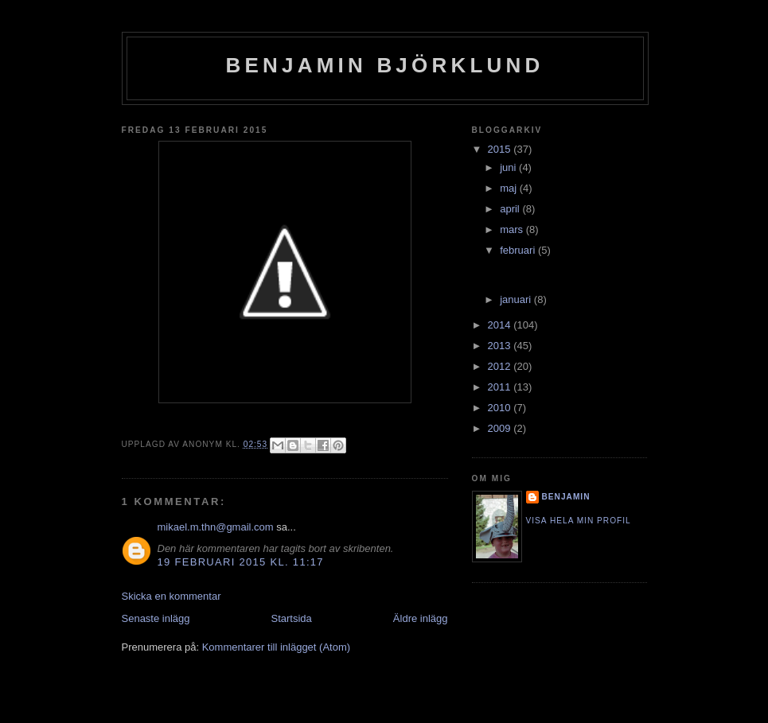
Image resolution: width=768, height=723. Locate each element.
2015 (501, 149)
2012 (501, 366)
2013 (501, 346)
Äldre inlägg (420, 618)
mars (513, 229)
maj (510, 188)
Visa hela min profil (578, 520)
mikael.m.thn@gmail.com (216, 527)
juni (509, 167)
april (511, 209)
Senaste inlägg (156, 618)
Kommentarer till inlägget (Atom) (276, 647)
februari (519, 250)
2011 (501, 387)
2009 (501, 428)
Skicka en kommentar (171, 596)
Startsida (291, 618)
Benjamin (566, 496)
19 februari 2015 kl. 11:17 (241, 562)
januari (517, 299)
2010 (501, 408)
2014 (501, 325)
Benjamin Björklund (385, 65)
